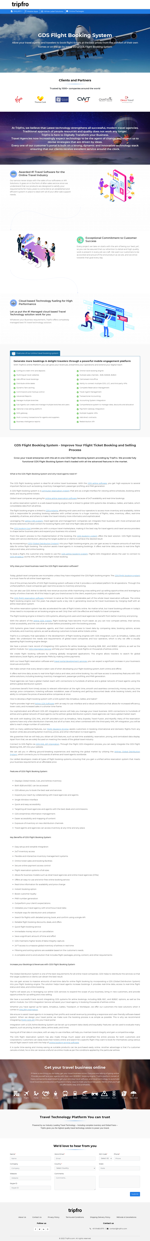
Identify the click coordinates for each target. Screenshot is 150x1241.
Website (13, 1174)
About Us (22, 1217)
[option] (20, 99)
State (101, 1164)
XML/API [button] (16, 11)
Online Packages (75, 11)
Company (14, 1164)
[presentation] (118, 1181)
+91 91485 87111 (97, 1229)
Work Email (59, 1154)
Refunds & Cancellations (126, 1217)
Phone (117, 1154)
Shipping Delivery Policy (100, 1217)
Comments (59, 1174)
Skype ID (13, 1183)
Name (12, 1154)
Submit (135, 1194)
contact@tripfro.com (117, 1229)
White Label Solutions (52, 11)
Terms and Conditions (75, 1217)
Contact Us (36, 1217)
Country (58, 1164)
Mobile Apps (31, 11)
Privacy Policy (53, 1217)
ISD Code (103, 1154)
